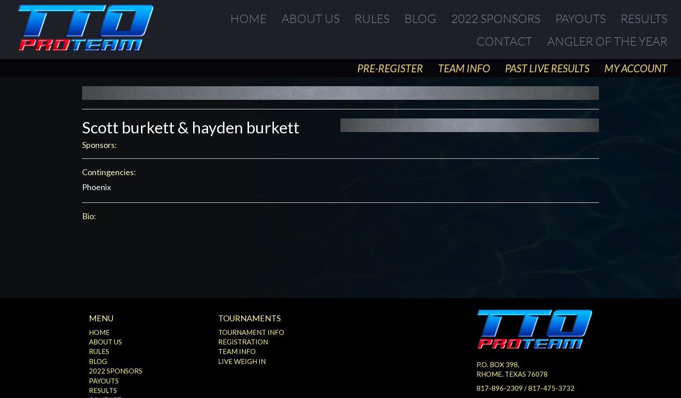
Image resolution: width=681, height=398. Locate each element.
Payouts (580, 18)
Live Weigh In (242, 361)
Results (644, 18)
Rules (372, 18)
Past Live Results (547, 68)
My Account (635, 68)
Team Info (464, 68)
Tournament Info (251, 332)
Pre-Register (390, 68)
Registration (243, 342)
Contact (504, 41)
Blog (420, 18)
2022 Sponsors (495, 18)
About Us (311, 18)
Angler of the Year (607, 41)
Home (248, 18)
